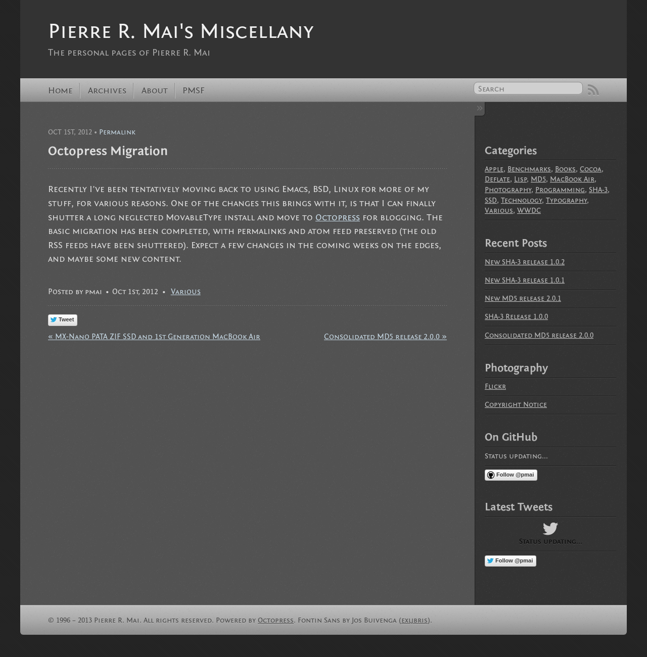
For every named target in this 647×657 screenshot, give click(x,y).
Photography (508, 189)
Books (565, 169)
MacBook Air (572, 179)
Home (60, 90)
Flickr (495, 386)
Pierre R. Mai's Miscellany (180, 31)
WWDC (529, 210)
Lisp (520, 179)
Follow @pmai (515, 475)
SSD (491, 200)
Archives (107, 90)
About (155, 90)
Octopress (337, 217)
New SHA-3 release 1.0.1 (525, 280)
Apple (494, 169)
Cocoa (591, 169)
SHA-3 (598, 189)
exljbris (414, 620)
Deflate (497, 179)
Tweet (66, 319)
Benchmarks (529, 169)
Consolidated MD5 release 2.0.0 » (385, 336)
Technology (521, 200)
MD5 (538, 179)
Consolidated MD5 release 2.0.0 (539, 335)
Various (186, 291)
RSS (593, 90)
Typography (566, 200)
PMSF (193, 90)
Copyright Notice (516, 404)
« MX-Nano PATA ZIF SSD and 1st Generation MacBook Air (154, 336)
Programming (560, 189)
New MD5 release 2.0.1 (523, 298)
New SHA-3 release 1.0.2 (525, 262)
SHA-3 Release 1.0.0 (516, 316)
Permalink (117, 132)
